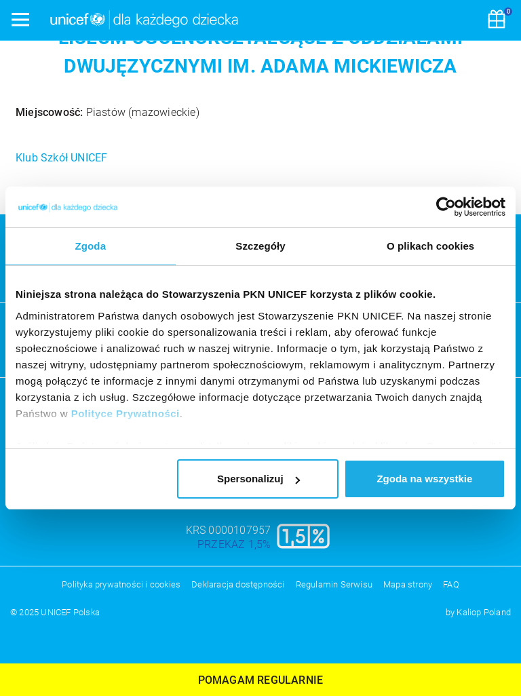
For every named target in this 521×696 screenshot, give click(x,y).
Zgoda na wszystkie (424, 478)
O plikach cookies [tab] (430, 246)
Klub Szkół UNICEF (61, 157)
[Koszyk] (496, 20)
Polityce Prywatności (125, 413)
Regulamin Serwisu (334, 584)
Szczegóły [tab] (260, 246)
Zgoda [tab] (91, 246)
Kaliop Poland (484, 612)
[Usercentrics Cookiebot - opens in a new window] (446, 207)
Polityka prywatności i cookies (121, 584)
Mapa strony (407, 584)
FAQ (451, 584)
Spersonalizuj (258, 478)
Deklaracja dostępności (237, 584)
